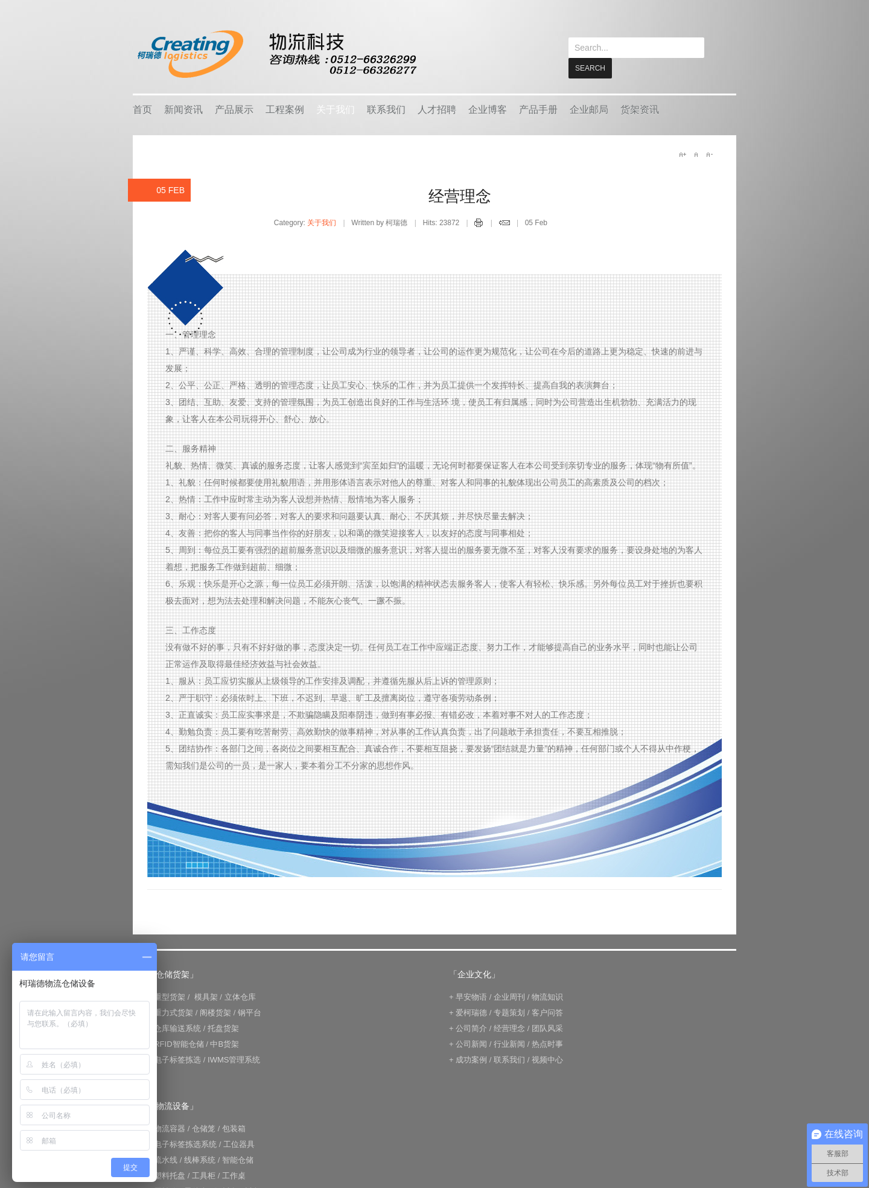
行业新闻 (509, 1043)
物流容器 (169, 1127)
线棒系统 (199, 1159)
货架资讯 (639, 109)
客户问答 (547, 1012)
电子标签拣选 (177, 1059)
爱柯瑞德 (471, 1012)
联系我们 (386, 109)
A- (709, 154)
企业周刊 (509, 996)
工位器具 (239, 1143)
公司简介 (471, 1027)
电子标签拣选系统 (184, 1143)
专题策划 (509, 1012)
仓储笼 (203, 1127)
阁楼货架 (215, 1012)
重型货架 (169, 996)
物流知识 (547, 996)
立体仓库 (240, 996)
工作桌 (234, 1175)
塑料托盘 (169, 1175)
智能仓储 (237, 1159)
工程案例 (285, 109)
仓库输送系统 (177, 1027)
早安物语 (471, 996)
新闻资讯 (183, 109)
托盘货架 (223, 1027)
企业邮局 (589, 109)
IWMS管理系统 (234, 1059)
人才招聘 (437, 109)
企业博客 (487, 109)
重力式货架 (173, 1012)
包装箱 (234, 1127)
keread (276, 54)
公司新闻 (471, 1043)
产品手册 (538, 109)
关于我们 (335, 109)
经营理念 (459, 196)
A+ (682, 154)
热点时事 (547, 1043)
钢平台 (249, 1012)
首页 (142, 109)
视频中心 (547, 1059)
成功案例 (471, 1059)
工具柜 (203, 1175)
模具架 (206, 996)
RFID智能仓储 (178, 1043)
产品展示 (234, 109)
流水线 (165, 1159)
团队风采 (547, 1027)
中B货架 (224, 1043)
